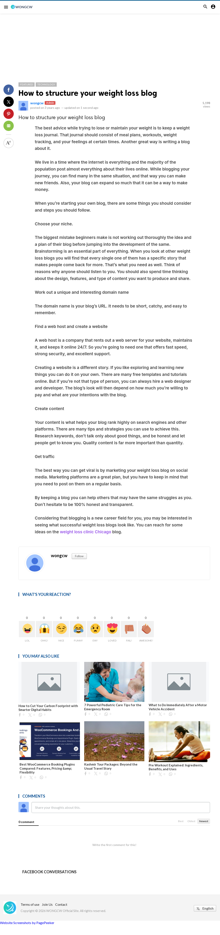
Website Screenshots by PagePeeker (27, 923)
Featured (26, 84)
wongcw (37, 103)
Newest (203, 821)
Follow (79, 556)
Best (180, 821)
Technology (46, 84)
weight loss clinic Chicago (85, 531)
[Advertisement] (110, 46)
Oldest (191, 821)
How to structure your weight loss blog (87, 93)
